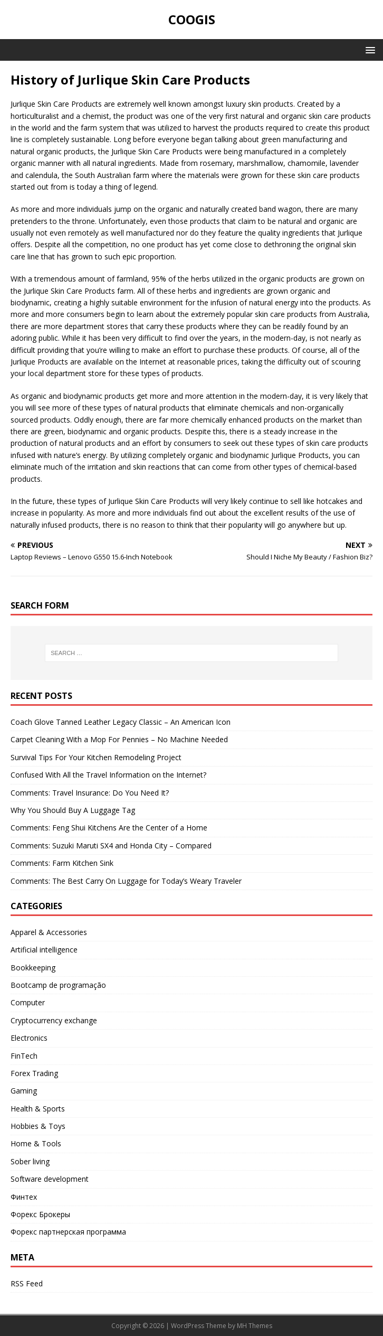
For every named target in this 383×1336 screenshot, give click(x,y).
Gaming (24, 1091)
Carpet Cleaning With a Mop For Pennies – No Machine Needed (119, 739)
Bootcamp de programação (58, 985)
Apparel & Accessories (49, 932)
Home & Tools (36, 1143)
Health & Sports (38, 1109)
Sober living (30, 1161)
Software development (50, 1179)
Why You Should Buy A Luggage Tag (73, 810)
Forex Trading (34, 1073)
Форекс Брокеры (40, 1214)
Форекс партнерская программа (68, 1232)
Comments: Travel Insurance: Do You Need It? (90, 793)
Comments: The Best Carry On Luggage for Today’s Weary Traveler (126, 881)
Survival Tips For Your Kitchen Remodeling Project (96, 757)
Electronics (29, 1038)
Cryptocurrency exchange (54, 1020)
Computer (28, 1002)
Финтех (24, 1197)
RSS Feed (27, 1283)
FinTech (24, 1056)
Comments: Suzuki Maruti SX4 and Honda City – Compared (111, 845)
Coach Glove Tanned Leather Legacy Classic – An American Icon (121, 722)
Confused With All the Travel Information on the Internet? (108, 775)
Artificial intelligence (44, 950)
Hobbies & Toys (38, 1126)
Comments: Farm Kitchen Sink (62, 863)
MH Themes (254, 1325)
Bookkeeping (33, 968)
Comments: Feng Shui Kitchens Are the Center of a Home (109, 828)
